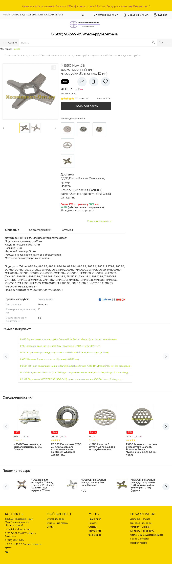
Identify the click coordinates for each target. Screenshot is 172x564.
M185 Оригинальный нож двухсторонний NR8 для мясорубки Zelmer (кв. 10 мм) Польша (143, 485)
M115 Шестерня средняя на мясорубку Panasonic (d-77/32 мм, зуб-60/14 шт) (60, 346)
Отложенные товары (57, 523)
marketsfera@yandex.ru (17, 529)
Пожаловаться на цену (99, 221)
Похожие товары (17, 470)
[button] (82, 14)
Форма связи (95, 534)
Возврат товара (138, 542)
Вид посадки (13, 304)
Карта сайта (95, 530)
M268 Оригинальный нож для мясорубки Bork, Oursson (93, 482)
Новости (93, 523)
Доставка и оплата (140, 518)
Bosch (41, 299)
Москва (16, 49)
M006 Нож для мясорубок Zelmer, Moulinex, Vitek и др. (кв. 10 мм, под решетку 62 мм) (42, 485)
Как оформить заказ (140, 523)
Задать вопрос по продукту (79, 210)
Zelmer (50, 299)
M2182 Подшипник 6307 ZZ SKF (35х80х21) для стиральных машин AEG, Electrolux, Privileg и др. (71, 379)
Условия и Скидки (139, 526)
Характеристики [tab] (40, 230)
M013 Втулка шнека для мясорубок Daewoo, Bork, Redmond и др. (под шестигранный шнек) (68, 339)
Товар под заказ (86, 106)
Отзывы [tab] (67, 230)
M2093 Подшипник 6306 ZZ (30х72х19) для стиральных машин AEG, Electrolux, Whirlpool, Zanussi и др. (75, 372)
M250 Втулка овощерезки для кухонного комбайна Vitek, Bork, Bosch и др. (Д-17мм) (64, 352)
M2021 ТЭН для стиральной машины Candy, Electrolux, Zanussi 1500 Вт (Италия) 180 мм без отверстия (75, 366)
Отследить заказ (55, 518)
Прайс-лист (95, 518)
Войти (50, 526)
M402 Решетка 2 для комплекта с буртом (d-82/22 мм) (49, 359)
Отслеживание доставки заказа (146, 534)
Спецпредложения (18, 397)
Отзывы (92, 526)
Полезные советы (139, 538)
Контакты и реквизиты (142, 530)
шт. (106, 15)
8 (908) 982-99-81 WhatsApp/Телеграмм (84, 34)
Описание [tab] (12, 230)
